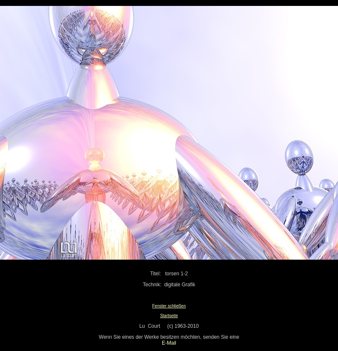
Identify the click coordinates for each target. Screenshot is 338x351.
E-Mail (169, 343)
